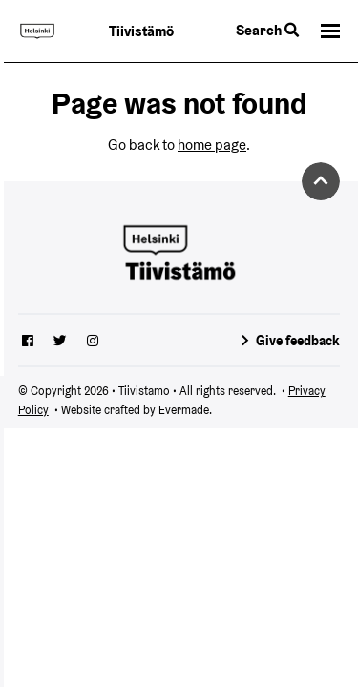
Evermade (183, 410)
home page (212, 144)
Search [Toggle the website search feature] (267, 30)
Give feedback (298, 340)
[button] (330, 31)
